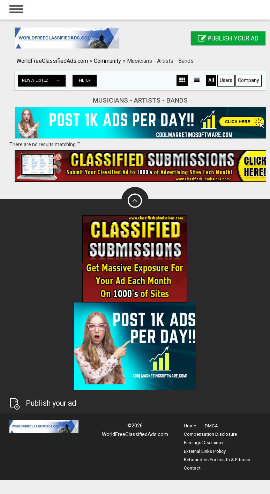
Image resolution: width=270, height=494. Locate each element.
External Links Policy (205, 451)
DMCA (211, 425)
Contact (192, 468)
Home (190, 425)
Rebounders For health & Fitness (217, 459)
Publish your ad (228, 38)
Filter (85, 80)
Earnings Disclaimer (204, 442)
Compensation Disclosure (210, 434)
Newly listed (43, 80)
